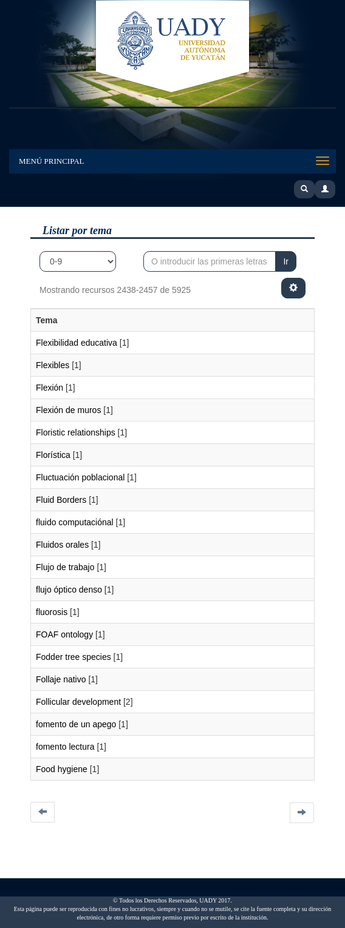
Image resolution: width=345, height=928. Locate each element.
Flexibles (52, 365)
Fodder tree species (73, 657)
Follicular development (78, 702)
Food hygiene (61, 769)
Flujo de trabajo (65, 567)
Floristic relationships (75, 432)
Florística (53, 455)
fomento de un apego (76, 724)
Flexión (49, 387)
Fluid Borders (61, 500)
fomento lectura (65, 746)
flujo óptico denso (69, 589)
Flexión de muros (68, 410)
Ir (286, 261)
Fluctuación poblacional (80, 477)
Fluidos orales (62, 545)
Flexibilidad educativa (76, 343)
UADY (172, 47)
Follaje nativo (61, 679)
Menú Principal (51, 161)
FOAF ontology (64, 634)
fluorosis (51, 612)
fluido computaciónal (75, 522)
